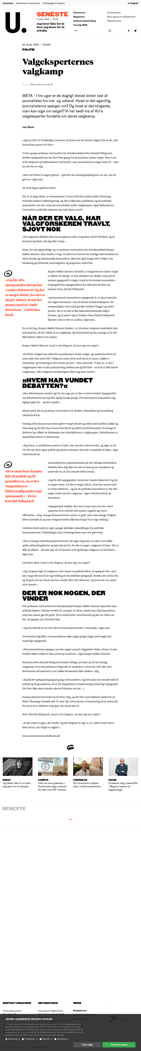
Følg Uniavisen (114, 20)
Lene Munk (28, 127)
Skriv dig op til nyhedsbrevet (121, 16)
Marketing (63, 1039)
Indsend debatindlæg (84, 20)
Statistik (47, 1039)
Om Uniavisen (114, 12)
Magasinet (78, 16)
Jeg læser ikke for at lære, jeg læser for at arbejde (50, 26)
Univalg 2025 (80, 25)
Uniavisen (8, 3)
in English (133, 3)
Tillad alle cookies (119, 1045)
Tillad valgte (87, 1045)
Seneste (52, 14)
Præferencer (31, 1039)
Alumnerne (79, 12)
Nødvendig (14, 1039)
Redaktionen (80, 1010)
